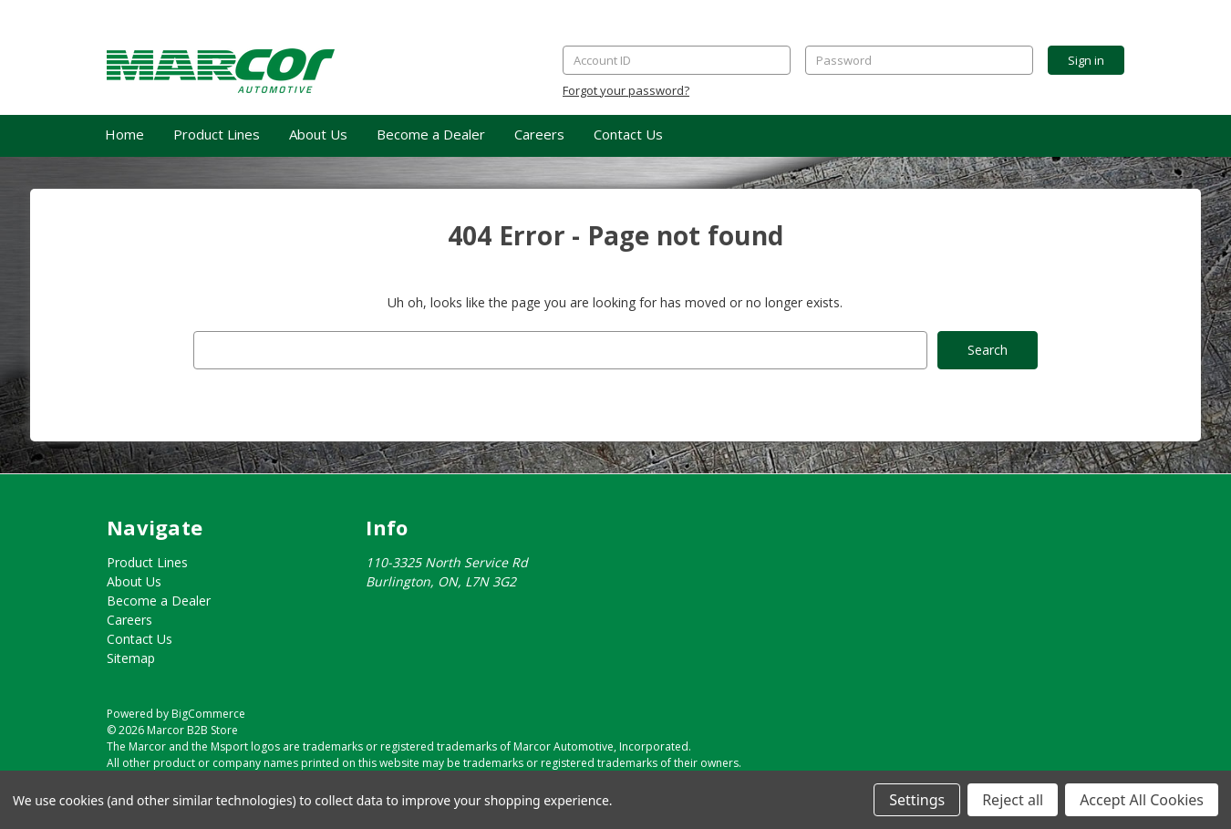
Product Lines (216, 134)
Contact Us (628, 134)
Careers (539, 134)
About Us (318, 134)
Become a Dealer (431, 134)
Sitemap (131, 658)
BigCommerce (208, 713)
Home (124, 134)
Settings (917, 800)
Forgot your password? (626, 90)
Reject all (1012, 800)
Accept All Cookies (1142, 800)
